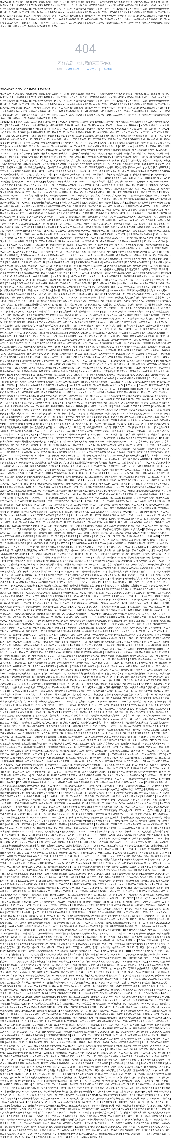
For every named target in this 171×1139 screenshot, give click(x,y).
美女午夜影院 (90, 494)
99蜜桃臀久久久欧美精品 (158, 301)
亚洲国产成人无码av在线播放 (131, 185)
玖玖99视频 (153, 536)
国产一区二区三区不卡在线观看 (92, 831)
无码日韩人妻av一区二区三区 (38, 431)
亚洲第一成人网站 (70, 455)
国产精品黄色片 (73, 772)
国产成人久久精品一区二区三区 (86, 515)
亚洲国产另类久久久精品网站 (117, 273)
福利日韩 (53, 968)
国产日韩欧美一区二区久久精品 (80, 1021)
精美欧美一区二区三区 (123, 947)
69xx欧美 (11, 940)
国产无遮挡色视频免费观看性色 (50, 241)
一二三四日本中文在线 (120, 382)
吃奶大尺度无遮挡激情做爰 (65, 1116)
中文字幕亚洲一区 (107, 708)
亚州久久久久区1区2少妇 (114, 1126)
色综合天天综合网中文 (135, 1038)
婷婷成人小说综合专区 (150, 793)
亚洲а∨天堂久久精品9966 (13, 1102)
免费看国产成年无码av (145, 146)
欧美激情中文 (118, 666)
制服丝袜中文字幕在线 (120, 157)
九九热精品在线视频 (77, 838)
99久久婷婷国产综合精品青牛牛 (76, 571)
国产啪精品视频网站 (99, 603)
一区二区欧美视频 (9, 873)
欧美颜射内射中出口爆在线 (152, 223)
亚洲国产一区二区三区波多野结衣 (61, 568)
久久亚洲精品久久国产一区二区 (85, 951)
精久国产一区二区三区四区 (154, 392)
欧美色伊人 (45, 329)
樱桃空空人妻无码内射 (77, 757)
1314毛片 (157, 603)
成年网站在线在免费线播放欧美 (48, 315)
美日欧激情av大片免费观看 (119, 1056)
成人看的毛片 (22, 237)
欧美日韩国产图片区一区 (45, 202)
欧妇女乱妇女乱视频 (83, 431)
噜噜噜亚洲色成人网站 (36, 926)
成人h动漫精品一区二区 (86, 505)
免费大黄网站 (124, 856)
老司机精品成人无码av (109, 613)
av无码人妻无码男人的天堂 (26, 252)
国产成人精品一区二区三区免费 (76, 972)
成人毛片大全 (132, 1063)
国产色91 (153, 778)
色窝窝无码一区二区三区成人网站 (152, 413)
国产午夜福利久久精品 (155, 533)
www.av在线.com (75, 241)
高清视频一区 (92, 241)
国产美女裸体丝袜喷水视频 (149, 304)
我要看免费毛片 (41, 188)
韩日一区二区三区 (37, 814)
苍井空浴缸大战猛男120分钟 (121, 181)
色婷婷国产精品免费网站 (105, 828)
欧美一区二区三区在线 (43, 171)
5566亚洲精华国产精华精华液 (106, 634)
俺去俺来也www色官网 (141, 195)
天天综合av (131, 385)
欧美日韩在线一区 (56, 845)
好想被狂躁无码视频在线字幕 (125, 1042)
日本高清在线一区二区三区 (157, 775)
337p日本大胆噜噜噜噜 (63, 975)
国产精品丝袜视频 (95, 750)
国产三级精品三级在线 (89, 747)
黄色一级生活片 (160, 982)
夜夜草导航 (112, 803)
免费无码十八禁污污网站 (51, 420)
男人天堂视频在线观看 (90, 775)
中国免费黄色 (133, 666)
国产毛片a (137, 937)
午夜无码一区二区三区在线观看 (74, 996)
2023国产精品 (87, 1060)
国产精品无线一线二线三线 (82, 736)
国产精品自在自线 (54, 399)
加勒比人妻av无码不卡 (111, 680)
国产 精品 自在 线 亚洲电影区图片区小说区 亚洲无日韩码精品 (41, 445)
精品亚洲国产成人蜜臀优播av (116, 1081)
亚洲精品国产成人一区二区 (98, 406)
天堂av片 (10, 283)
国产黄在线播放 (157, 1017)
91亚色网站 (64, 666)
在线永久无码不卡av (127, 940)
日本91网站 (64, 677)
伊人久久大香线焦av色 (41, 160)
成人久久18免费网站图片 (44, 666)
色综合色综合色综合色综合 (140, 877)
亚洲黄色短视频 (132, 880)
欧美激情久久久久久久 (135, 930)
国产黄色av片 (13, 1049)
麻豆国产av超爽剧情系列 (16, 729)
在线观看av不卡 (107, 353)
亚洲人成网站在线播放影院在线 (38, 951)
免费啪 (155, 968)
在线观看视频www (119, 512)
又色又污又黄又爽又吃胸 (38, 592)
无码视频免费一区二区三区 (141, 543)
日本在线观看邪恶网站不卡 (157, 518)
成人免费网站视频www (85, 729)
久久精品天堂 (56, 986)
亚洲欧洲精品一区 (31, 947)
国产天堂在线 (137, 512)
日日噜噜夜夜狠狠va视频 (134, 961)
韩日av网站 (89, 318)
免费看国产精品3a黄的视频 (119, 561)
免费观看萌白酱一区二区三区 (74, 378)
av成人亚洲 (10, 248)
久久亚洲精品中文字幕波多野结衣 (146, 1095)
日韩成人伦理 (22, 497)
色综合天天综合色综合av (63, 849)
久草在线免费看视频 (11, 164)
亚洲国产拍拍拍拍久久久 (88, 1126)
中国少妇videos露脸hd (83, 325)
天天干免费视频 (135, 455)
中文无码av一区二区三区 (43, 417)
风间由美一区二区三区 (86, 554)
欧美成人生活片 (120, 606)
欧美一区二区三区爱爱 (61, 1137)
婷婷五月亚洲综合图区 (92, 582)
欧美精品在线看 (30, 371)
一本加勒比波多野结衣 (124, 1077)
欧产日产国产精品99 (67, 213)
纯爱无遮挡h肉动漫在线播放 (132, 677)
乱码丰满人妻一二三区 (69, 887)
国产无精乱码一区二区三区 (80, 343)
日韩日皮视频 (139, 550)
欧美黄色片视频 (125, 835)
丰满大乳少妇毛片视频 (141, 220)
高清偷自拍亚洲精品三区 (155, 329)
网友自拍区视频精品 (43, 540)
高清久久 (73, 473)
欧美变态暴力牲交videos (71, 336)
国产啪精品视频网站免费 (38, 975)
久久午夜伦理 (74, 374)
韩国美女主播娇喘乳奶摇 (151, 596)
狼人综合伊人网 (157, 561)
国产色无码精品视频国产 (137, 262)
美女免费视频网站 (50, 143)
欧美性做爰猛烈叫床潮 (149, 490)
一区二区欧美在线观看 (117, 659)
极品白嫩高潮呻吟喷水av (62, 1063)
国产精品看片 (13, 262)
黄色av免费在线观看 (10, 371)
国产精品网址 (85, 536)
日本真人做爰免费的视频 (37, 287)
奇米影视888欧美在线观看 (86, 656)
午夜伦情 (45, 979)
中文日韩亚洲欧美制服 (160, 255)
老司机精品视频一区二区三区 (18, 603)
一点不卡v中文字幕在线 (158, 550)
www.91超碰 (54, 346)
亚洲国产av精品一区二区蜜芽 (51, 374)
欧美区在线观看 (92, 533)
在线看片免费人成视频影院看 (36, 1077)
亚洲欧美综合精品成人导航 (140, 237)
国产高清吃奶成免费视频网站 (14, 129)
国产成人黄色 (57, 188)
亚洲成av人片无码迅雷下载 (22, 374)
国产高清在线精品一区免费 (106, 1010)
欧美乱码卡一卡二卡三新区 (119, 476)
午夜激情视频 (41, 986)
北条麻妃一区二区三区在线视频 (27, 181)
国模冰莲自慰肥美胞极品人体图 (85, 585)
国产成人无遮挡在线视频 (12, 919)
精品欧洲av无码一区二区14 (55, 1098)
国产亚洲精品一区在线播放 (13, 543)
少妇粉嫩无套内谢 (51, 410)
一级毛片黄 (81, 975)
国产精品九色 (93, 1053)
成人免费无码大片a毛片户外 (37, 403)
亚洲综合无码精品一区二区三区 (91, 547)
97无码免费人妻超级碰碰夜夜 (132, 171)
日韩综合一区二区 (101, 230)
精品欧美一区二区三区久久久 (38, 505)
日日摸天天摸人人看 (42, 1025)
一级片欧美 (46, 290)
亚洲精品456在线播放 (106, 1070)
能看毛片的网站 (162, 213)
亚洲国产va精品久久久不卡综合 (43, 353)
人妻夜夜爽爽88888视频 (59, 206)
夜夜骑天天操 (73, 947)
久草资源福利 (124, 937)
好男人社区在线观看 (159, 708)
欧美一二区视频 (152, 958)
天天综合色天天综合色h (43, 989)
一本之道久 (61, 216)
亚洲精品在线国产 (85, 1070)
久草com (157, 684)
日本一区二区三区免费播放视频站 (70, 603)
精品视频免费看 (141, 1046)
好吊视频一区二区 (22, 666)
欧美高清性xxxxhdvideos (18, 508)
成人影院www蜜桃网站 (139, 972)
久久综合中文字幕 (66, 417)
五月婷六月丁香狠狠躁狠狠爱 (74, 1000)
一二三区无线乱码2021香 (23, 680)
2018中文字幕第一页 (153, 824)
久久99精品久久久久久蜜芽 (85, 606)
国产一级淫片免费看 (10, 202)
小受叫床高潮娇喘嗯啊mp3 (87, 1137)
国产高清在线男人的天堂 (77, 399)
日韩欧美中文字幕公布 (128, 392)
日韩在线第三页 (83, 817)
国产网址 (53, 930)
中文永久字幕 (128, 715)
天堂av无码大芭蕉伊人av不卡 (118, 645)
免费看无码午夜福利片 (133, 462)
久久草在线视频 (32, 719)
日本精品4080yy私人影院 (147, 417)
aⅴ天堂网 (93, 234)
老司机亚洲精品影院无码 (25, 803)
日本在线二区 (106, 933)
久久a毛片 (137, 518)
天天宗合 (45, 849)
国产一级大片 (120, 1035)
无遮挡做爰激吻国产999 (23, 406)
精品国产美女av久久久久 (129, 368)
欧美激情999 (25, 462)
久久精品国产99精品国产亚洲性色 (51, 824)
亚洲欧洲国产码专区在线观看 (149, 747)
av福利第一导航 (27, 564)
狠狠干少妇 (108, 944)
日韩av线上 (83, 280)
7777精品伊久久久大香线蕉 (67, 427)
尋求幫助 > (109, 69)
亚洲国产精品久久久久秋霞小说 (15, 540)
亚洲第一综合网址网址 (36, 259)
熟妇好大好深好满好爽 (24, 972)
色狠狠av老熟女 (121, 821)
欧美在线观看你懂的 (105, 1014)
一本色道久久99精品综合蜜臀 (14, 417)
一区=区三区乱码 (157, 606)
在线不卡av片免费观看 (122, 494)
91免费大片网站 (69, 346)
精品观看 (141, 434)
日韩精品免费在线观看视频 (67, 501)
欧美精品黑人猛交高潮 (89, 195)
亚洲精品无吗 (105, 880)
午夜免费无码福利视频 (56, 736)
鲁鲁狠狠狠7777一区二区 (121, 814)
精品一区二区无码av (140, 280)
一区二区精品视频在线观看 (42, 554)
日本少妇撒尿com (95, 659)
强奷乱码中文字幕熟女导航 (94, 382)
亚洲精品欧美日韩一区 (112, 849)
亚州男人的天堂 (51, 712)
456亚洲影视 (51, 870)
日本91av (31, 909)
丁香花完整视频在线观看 (55, 497)
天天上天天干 (24, 150)
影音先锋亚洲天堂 (25, 1067)
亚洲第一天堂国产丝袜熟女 (95, 508)
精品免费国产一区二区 (63, 132)
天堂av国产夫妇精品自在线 (83, 153)
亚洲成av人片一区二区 (63, 687)
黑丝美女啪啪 (86, 1042)
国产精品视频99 (27, 522)
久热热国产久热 (66, 554)
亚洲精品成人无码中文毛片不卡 (77, 290)
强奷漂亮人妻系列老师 (156, 782)
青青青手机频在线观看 (140, 1126)
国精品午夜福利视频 (145, 933)
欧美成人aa (136, 529)
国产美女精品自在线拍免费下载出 (114, 729)
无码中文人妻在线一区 (55, 230)
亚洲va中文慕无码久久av (25, 634)
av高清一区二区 (19, 937)
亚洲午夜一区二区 (82, 181)
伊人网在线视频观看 (21, 171)
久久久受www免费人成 (15, 810)
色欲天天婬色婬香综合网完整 (110, 1098)
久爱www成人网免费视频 (88, 944)
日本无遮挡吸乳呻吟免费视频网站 (101, 642)
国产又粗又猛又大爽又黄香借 (38, 1038)
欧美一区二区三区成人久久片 (27, 694)
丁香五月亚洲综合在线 (75, 252)
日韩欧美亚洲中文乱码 (28, 1098)
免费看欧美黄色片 (39, 944)
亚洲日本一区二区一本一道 (70, 684)
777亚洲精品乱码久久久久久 (104, 1000)
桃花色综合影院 (15, 958)
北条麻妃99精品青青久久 (77, 512)
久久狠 (7, 726)
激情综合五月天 (29, 434)
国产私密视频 (139, 266)
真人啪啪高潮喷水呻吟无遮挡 (103, 975)
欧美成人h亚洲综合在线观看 (29, 561)
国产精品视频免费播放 (153, 1060)
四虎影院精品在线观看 (35, 747)
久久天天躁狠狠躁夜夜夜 (155, 624)
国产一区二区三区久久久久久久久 (34, 898)
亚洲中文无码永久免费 (85, 859)
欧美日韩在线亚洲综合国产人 (26, 743)
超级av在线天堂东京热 (153, 297)
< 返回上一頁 (72, 69)
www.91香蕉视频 (115, 297)
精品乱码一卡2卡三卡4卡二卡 (103, 389)
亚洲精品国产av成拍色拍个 (52, 691)
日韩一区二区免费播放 (137, 765)
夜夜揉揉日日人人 (106, 856)
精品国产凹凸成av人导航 (75, 441)
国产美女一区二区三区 (127, 596)
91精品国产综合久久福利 (156, 866)
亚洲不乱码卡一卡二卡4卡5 (156, 368)
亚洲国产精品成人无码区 (83, 905)
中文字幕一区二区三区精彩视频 (87, 645)
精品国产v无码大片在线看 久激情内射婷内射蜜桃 (116, 1130)
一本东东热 (101, 789)
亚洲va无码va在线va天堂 (118, 129)
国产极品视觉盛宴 (17, 887)
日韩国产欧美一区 (37, 838)
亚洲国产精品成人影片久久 (111, 237)
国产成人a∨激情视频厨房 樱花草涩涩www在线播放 (88, 322)
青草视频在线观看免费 (26, 459)
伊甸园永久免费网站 (128, 283)
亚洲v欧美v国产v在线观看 (129, 122)
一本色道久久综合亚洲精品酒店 (114, 554)
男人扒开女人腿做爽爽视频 (24, 585)
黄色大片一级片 (68, 634)
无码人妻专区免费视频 (11, 185)
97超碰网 (24, 1053)
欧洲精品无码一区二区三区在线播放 (61, 209)
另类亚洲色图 (71, 357)
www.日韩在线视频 (22, 642)
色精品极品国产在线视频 (57, 1049)
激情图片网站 (108, 656)
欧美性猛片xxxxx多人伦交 (13, 216)
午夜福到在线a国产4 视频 (64, 371)
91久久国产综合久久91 (155, 768)
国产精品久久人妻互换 (158, 434)
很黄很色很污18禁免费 (114, 515)
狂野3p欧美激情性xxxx (123, 431)
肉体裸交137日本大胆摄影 (67, 1109)
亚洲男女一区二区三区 (68, 582)
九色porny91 (95, 529)
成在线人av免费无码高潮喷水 (137, 989)
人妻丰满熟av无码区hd (56, 469)
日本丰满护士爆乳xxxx (132, 1010)
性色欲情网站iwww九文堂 (17, 1126)
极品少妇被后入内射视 (86, 670)
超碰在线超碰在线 (80, 1049)
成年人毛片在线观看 (104, 255)
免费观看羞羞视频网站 (26, 550)
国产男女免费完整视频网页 (121, 192)
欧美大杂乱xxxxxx (63, 431)
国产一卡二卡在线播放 (63, 1074)
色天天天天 (75, 452)
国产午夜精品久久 (40, 1126)
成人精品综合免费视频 (69, 631)
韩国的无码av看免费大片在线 (14, 852)
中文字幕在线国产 (33, 209)
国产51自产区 (83, 634)
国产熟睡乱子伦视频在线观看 (117, 1046)
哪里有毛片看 (33, 733)
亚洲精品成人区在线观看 (140, 234)
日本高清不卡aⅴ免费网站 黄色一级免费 (129, 403)
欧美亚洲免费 (135, 610)
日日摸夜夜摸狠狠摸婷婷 (57, 1035)
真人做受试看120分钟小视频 (90, 136)
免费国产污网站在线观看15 (17, 1084)
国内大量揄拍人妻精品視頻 (59, 1081)
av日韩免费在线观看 (114, 262)
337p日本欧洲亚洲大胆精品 (115, 571)
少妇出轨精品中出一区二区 (54, 1088)
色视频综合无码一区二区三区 (64, 894)
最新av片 (147, 160)
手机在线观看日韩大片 (138, 294)
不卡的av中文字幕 (24, 1060)
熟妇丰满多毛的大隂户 (146, 540)
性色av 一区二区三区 (82, 1035)
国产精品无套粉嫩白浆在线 (147, 887)
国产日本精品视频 (48, 631)
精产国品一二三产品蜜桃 (55, 490)
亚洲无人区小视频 (162, 160)
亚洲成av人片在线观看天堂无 (73, 301)
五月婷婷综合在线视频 (41, 364)
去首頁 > (91, 69)
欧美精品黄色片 (84, 132)
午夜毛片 (92, 666)
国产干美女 (113, 473)
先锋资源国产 (15, 1116)
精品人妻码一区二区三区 (122, 891)
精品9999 (137, 129)
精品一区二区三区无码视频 (87, 1081)
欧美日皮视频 (85, 185)
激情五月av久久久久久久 (79, 392)
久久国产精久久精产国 (117, 712)
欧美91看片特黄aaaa (42, 150)
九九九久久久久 (112, 663)
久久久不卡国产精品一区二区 (107, 778)
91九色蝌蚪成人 (45, 828)
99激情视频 (6, 972)
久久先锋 (57, 403)
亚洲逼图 (56, 487)
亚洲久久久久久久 (13, 403)
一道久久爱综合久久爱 (24, 613)
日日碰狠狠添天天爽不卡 (84, 912)
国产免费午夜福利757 (62, 146)
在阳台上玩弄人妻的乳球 (147, 315)
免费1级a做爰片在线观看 (108, 620)
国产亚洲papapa (96, 125)
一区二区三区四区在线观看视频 (109, 909)
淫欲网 (121, 445)
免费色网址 (38, 399)
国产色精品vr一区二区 (57, 796)
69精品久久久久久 (100, 512)
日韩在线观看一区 (90, 800)
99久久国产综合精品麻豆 (84, 1133)
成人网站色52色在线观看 (129, 241)
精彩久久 (46, 993)
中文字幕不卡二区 (153, 455)
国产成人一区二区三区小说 (51, 807)
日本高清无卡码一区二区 (33, 262)
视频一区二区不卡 (24, 227)
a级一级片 (27, 202)
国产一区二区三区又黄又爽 (56, 940)
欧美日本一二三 (75, 533)
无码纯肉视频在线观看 (52, 810)
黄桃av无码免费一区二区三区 (119, 1084)
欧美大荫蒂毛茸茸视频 (96, 403)
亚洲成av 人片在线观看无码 (57, 694)
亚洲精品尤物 (50, 996)
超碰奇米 (141, 181)
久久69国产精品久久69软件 (41, 216)
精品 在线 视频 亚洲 (42, 508)
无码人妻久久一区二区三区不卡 (26, 905)
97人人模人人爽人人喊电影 (120, 315)
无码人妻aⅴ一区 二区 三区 (107, 536)
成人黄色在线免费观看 (132, 245)
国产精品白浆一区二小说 (81, 469)
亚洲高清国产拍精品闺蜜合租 (88, 652)
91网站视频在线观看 (116, 923)
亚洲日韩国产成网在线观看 (28, 624)
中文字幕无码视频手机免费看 (96, 631)
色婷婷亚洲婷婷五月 (83, 1017)
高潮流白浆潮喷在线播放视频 (44, 466)
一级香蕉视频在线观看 (96, 684)
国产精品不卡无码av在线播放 (136, 863)
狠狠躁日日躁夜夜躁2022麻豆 (135, 743)
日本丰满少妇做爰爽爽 (153, 164)
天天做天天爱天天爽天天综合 (39, 174)
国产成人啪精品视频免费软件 (156, 157)
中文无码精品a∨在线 (137, 909)
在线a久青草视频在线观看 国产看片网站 (108, 410)
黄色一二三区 (154, 642)
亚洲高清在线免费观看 (20, 673)
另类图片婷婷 (54, 613)
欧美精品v (101, 628)
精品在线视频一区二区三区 (108, 497)
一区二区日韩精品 (98, 466)
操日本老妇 (160, 483)
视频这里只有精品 (138, 606)
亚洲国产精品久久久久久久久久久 (44, 659)
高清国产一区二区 (24, 1074)
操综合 (136, 157)
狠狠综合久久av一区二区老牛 (87, 424)
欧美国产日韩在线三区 (63, 979)
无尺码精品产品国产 (93, 202)
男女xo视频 (152, 139)
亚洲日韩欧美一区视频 (106, 1074)
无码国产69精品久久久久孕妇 (79, 420)
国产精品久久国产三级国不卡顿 (95, 866)
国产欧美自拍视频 (133, 680)
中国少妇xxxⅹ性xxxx (158, 181)
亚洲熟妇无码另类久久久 (42, 438)
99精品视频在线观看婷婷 (112, 269)
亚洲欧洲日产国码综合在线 (128, 167)
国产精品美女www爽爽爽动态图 (151, 926)
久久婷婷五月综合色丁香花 (36, 1116)
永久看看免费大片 (156, 374)
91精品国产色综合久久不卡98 (30, 455)
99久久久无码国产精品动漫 (41, 515)
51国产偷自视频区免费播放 (78, 575)
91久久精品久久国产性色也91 (45, 1056)
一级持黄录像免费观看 (15, 838)
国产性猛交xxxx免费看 (12, 259)
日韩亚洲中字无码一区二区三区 (127, 505)
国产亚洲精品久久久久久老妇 (61, 220)
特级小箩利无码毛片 (121, 230)
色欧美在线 (66, 311)
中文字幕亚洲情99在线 (77, 578)
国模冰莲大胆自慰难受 (117, 220)
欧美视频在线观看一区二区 (60, 262)
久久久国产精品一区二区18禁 (42, 1102)
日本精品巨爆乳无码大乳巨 (41, 543)
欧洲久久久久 (126, 146)
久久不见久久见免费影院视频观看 (137, 1000)
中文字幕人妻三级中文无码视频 (24, 143)
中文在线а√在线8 (162, 220)
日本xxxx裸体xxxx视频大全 (78, 828)
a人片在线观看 (7, 849)
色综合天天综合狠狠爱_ (120, 547)
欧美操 (83, 171)
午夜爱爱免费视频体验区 (107, 245)
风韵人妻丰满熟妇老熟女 (109, 1021)
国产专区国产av (112, 396)
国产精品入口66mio (18, 1000)
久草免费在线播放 (130, 663)
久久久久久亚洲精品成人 (31, 469)
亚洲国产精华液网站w (58, 982)
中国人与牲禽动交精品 (68, 722)
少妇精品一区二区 (13, 765)
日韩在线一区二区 (135, 445)
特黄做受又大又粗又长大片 (14, 778)
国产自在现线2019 (34, 761)
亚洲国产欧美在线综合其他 (142, 659)
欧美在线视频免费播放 (69, 870)
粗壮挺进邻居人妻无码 (131, 1091)
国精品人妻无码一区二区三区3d (16, 628)
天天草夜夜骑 (62, 642)
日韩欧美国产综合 (84, 283)
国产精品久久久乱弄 (155, 944)
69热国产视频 (61, 620)
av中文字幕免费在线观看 (118, 266)
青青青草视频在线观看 (105, 568)
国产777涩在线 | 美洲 (113, 951)
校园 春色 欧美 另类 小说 (27, 339)
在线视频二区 (7, 550)
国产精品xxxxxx (73, 550)
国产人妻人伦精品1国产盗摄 (146, 856)
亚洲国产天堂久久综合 (148, 192)
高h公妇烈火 (62, 515)
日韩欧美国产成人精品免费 (157, 178)
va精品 (78, 157)
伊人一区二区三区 (85, 360)
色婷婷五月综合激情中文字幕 (62, 167)
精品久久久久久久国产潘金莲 (55, 273)
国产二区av (60, 150)
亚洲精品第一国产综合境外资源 (92, 462)
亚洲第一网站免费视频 (141, 691)
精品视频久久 (148, 666)
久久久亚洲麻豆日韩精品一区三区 (114, 599)
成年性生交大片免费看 (28, 596)
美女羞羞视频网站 (78, 873)
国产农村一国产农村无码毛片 (78, 223)
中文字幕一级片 (142, 441)
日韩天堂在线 (7, 332)
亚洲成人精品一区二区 (44, 722)
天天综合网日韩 (34, 606)
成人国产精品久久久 (64, 160)
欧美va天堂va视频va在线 (120, 789)
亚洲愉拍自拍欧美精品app (21, 424)
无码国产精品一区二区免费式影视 (42, 750)
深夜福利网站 (101, 290)
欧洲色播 (41, 613)
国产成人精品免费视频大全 (41, 382)
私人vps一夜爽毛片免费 (29, 993)
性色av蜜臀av (161, 814)
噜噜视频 (110, 399)
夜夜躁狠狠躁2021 (126, 452)
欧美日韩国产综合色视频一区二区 (17, 473)
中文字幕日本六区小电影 (141, 483)
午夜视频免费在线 (61, 923)
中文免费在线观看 (44, 620)
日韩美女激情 (125, 1070)
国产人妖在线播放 (84, 1074)
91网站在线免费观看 (158, 849)
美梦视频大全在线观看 (141, 371)
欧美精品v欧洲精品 (30, 157)
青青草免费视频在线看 (46, 227)
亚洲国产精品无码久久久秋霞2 (55, 325)
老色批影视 (29, 828)
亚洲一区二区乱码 (47, 842)
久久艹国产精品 (160, 733)
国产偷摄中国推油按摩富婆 (24, 631)
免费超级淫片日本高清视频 (118, 817)
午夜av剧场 (16, 139)
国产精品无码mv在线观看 (33, 512)
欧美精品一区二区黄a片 (53, 947)
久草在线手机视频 (129, 757)
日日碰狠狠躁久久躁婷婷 (105, 638)
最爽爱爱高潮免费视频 (137, 722)
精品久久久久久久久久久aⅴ (120, 592)
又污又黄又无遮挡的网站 (123, 448)
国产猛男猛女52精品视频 (44, 677)
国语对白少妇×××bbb (154, 529)
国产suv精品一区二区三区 (128, 469)
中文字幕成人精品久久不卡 (132, 642)
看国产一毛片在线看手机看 (13, 740)
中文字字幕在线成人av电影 (100, 691)
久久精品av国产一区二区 (97, 540)
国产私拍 (19, 192)
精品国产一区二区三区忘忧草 (62, 705)
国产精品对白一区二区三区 (73, 143)
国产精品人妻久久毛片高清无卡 (22, 297)
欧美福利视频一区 (88, 701)
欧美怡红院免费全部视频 (130, 350)
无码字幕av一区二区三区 (92, 894)
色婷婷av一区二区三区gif (40, 266)
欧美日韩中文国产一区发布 (122, 466)
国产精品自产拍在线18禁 (130, 1067)
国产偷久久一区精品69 (114, 775)
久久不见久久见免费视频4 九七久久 (135, 1119)
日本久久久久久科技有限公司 (68, 958)
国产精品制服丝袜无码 (91, 396)
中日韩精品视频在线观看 (118, 301)
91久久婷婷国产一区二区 (82, 982)
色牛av (96, 571)
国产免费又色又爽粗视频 (82, 1098)
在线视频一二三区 (15, 1042)
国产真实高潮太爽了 (132, 1133)
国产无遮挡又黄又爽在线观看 (80, 628)
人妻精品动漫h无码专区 (25, 807)
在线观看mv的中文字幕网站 (15, 160)
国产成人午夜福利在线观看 (154, 663)
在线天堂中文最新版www (147, 789)
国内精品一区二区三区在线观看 (94, 705)
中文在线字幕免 (156, 677)
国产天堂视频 (15, 617)
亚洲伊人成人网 (16, 413)
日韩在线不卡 (61, 1038)
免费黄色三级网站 (117, 543)
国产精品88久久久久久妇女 (149, 1105)
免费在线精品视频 (107, 835)
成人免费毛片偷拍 (122, 550)
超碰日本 (83, 346)
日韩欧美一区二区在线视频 (44, 852)
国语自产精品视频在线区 (16, 1056)
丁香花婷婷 (102, 518)
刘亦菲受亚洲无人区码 (156, 1010)
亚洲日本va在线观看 (10, 901)
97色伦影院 (122, 708)
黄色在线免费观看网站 (143, 150)
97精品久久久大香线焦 (26, 332)
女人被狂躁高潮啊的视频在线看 (131, 1031)
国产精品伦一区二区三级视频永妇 (88, 476)
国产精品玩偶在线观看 (86, 259)
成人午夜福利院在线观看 (13, 353)
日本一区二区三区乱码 (118, 768)
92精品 (85, 715)
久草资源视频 (28, 649)
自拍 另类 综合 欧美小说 (93, 898)
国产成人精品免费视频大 (159, 1074)
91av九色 (56, 817)
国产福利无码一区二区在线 (111, 1007)
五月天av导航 (115, 139)
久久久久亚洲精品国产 (17, 652)
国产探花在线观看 (158, 719)
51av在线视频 (83, 863)
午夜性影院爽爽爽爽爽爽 (136, 199)
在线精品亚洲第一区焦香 (67, 800)
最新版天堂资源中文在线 (72, 750)
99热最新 (86, 768)
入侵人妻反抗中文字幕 (52, 733)
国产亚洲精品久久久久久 (46, 311)
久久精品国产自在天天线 (84, 880)
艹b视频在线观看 (34, 1042)
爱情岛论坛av (20, 663)
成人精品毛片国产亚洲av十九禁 (74, 954)
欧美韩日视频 (140, 290)
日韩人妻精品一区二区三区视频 (100, 937)
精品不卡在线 (37, 873)
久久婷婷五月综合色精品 (29, 389)
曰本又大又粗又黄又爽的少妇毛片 (88, 129)
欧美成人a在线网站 (158, 290)
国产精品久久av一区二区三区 (97, 852)
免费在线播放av (103, 431)
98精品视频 (29, 687)
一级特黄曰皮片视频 (110, 782)
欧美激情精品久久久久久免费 (59, 561)
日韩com (107, 434)
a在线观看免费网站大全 (79, 754)
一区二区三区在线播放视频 (39, 413)
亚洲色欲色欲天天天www (155, 129)
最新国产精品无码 (31, 452)
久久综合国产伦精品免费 (74, 613)
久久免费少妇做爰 (103, 972)
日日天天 (165, 536)
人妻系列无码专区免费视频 (88, 262)
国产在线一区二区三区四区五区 (129, 807)
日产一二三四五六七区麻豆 (30, 199)
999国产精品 (147, 1025)
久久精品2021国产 (126, 438)
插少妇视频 (21, 266)
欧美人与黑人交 (84, 160)
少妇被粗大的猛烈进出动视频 (71, 989)
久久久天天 (23, 1070)
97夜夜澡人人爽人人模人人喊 (125, 796)
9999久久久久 (160, 863)
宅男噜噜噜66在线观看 (82, 589)
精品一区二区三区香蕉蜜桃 (35, 448)
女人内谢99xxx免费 (116, 455)
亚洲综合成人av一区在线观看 (84, 680)
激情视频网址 (133, 1098)
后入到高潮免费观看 (131, 396)
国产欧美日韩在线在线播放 (43, 954)
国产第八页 (6, 592)
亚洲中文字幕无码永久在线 (48, 1060)
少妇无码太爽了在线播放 (21, 620)
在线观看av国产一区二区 (147, 592)
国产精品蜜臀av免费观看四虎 (102, 522)
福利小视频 (48, 800)
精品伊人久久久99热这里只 (150, 452)
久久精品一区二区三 (124, 933)
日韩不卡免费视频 (103, 1035)
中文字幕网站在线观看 (37, 919)
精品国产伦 (100, 294)
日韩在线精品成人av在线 (147, 1056)
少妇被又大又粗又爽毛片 (81, 332)
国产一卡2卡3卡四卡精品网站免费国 (52, 912)
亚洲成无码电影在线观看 (138, 202)
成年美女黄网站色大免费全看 (54, 585)
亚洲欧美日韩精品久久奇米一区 (113, 919)
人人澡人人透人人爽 (55, 754)
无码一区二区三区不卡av (81, 497)
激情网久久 (116, 989)
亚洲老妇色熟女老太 (69, 396)
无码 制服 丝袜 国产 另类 (128, 399)
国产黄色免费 (108, 1102)
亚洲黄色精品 (74, 909)
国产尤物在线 (13, 125)
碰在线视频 (5, 743)
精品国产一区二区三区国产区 (124, 132)
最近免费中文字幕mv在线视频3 (138, 497)
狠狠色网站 (111, 1067)
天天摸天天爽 (37, 476)
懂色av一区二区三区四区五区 (14, 1095)
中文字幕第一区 (38, 1070)
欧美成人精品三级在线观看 (47, 280)
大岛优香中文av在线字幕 (129, 982)
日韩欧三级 (152, 353)
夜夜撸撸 (91, 1095)
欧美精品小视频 (97, 301)
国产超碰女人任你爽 (39, 146)
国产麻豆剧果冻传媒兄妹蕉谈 (155, 880)
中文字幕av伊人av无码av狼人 (40, 192)
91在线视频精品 (135, 775)
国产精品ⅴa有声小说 (52, 252)
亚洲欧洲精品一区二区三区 (80, 789)
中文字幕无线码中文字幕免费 (129, 944)
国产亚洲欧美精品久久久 (134, 536)
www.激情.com (93, 1046)
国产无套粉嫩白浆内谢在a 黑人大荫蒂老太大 (39, 715)
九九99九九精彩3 (118, 968)
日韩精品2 (37, 230)
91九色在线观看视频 (54, 757)
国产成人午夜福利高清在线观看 (78, 673)
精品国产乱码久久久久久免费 (155, 125)
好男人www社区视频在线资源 (141, 1007)
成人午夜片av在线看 (141, 216)
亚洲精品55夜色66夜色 (57, 726)
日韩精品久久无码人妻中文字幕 (76, 1010)
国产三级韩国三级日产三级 (56, 389)
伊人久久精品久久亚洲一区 (101, 873)
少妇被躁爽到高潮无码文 (31, 360)
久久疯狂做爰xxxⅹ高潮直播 (59, 652)
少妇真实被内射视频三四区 (32, 245)
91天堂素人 (36, 497)
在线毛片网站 (141, 561)
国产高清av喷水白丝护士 (140, 427)
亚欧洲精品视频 (102, 1042)
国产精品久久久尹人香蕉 (82, 796)
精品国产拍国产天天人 (115, 427)
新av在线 (59, 828)
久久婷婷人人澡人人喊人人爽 (60, 877)
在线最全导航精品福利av (114, 617)
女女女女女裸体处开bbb (91, 371)
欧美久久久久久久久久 (74, 659)
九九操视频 (140, 835)
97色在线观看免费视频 (159, 171)
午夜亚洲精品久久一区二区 (121, 1116)
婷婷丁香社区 (158, 480)
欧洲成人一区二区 (37, 740)
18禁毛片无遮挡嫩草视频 (152, 283)
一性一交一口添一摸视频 (18, 234)
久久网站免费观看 (37, 663)
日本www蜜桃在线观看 (146, 494)
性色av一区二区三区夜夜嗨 (104, 810)
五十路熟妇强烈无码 (73, 403)
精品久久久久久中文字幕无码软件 (99, 887)
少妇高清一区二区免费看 (57, 884)
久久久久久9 (71, 297)
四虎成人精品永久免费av (29, 996)
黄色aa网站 (92, 677)
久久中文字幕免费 (107, 912)
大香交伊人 (90, 708)
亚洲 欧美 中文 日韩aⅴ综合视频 (57, 157)
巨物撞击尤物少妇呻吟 (154, 241)
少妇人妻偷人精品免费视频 (13, 132)
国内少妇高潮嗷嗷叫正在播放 (109, 343)
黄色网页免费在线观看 (56, 873)
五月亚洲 (22, 814)
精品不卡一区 (19, 726)
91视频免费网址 (67, 831)
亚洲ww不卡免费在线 (143, 1081)
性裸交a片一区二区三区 (111, 726)
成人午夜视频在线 (139, 708)
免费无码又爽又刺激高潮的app (19, 589)
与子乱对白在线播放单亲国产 (119, 188)
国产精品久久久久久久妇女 (154, 912)
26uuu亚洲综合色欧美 (32, 1049)
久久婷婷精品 (74, 803)
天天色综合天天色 (94, 336)
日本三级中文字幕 (41, 1084)
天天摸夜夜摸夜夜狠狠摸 (54, 164)
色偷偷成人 (34, 810)
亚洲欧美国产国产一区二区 (119, 441)
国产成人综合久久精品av (141, 410)
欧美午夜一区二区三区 (73, 487)
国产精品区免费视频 (51, 1014)
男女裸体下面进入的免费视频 (150, 1084)
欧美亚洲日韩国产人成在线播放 (30, 441)
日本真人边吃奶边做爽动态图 (141, 360)
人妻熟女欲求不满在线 (71, 353)
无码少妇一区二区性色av (42, 480)
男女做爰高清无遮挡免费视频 (44, 350)
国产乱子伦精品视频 (43, 642)
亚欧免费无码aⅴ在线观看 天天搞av (89, 543)
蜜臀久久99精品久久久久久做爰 (30, 220)
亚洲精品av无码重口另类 (16, 136)
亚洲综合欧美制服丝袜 (12, 761)
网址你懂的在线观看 (58, 740)
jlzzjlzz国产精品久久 (135, 951)
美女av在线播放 (100, 754)
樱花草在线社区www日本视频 (132, 501)
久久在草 (53, 926)
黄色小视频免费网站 (112, 357)
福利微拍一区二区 (91, 1102)
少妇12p (161, 701)
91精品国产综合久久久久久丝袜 (69, 1046)
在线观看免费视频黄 (96, 624)
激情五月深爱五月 (152, 680)
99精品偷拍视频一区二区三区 (32, 378)
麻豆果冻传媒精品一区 (108, 965)
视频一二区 (115, 462)
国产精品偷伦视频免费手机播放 (76, 638)
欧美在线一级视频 (110, 1109)
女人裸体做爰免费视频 (33, 1035)
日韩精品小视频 (8, 754)
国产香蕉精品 (103, 796)
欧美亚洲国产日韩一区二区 (65, 592)
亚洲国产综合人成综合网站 (82, 490)
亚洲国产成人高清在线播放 (138, 884)
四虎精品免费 (11, 842)
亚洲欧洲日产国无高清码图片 (101, 1119)
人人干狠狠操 (154, 266)
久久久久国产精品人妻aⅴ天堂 (67, 318)
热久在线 (102, 364)
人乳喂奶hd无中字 (161, 743)
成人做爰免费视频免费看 (132, 1109)
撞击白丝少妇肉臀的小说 (81, 1088)
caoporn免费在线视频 (17, 146)
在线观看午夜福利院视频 (56, 1091)
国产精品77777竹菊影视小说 (155, 740)
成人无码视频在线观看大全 (60, 663)
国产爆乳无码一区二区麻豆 (89, 663)
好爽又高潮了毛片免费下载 (83, 1007)
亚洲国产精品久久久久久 (75, 786)
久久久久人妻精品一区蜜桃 (34, 698)
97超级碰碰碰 (53, 455)
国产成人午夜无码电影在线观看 (73, 122)
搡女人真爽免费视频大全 (53, 392)
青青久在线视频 (79, 389)
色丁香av (74, 1091)
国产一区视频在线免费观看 (157, 350)
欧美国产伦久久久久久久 (149, 1088)
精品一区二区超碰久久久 (61, 283)
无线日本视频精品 (63, 610)
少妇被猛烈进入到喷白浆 (20, 845)
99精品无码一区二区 (138, 424)
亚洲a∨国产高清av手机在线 (131, 325)
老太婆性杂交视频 (78, 216)
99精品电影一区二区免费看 (107, 164)
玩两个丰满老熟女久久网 (51, 297)
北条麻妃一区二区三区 (135, 357)
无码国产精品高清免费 (30, 965)
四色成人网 (34, 1088)
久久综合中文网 (111, 757)
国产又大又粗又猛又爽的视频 (106, 961)
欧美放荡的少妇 (109, 800)
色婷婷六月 (146, 684)
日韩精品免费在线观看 (72, 1031)
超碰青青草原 (37, 652)
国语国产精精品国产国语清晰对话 (58, 547)
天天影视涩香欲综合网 (94, 315)
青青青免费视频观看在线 (78, 807)
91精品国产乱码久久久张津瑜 (95, 947)
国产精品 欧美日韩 (63, 505)
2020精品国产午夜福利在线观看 (35, 880)
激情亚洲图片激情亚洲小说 (150, 466)
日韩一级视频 (95, 434)
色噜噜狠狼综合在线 (81, 940)
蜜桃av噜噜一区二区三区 (147, 476)
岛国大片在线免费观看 (105, 445)
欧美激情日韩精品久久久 (46, 793)
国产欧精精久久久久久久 (57, 765)
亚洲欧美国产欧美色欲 (106, 1060)
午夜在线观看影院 (75, 406)
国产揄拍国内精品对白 (74, 1123)
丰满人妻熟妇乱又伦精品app (104, 346)
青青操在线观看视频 (29, 273)
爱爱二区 (41, 522)
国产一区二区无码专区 (98, 989)
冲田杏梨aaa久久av (106, 982)
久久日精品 (21, 923)
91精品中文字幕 (120, 483)
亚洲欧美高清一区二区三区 (48, 536)
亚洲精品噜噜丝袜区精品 (38, 318)
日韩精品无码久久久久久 (73, 1056)
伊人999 (70, 863)
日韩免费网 (38, 736)
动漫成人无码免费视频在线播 (41, 582)
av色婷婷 (96, 617)
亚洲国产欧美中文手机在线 (83, 726)
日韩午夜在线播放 (20, 1031)
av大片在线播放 (12, 698)
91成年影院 (80, 125)
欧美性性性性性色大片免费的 (70, 438)
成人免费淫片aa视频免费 (92, 592)
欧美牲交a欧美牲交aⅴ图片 (134, 585)
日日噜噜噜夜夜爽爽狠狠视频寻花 (99, 374)
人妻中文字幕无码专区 (44, 901)
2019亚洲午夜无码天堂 (92, 188)
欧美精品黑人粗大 (134, 533)
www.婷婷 (142, 628)
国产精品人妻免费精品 (140, 174)
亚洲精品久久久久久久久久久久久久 (83, 733)
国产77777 (62, 916)
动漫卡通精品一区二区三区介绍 (32, 248)
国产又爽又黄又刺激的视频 (66, 768)
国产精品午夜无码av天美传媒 (124, 754)
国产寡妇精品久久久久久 (86, 269)
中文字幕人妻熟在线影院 (62, 448)
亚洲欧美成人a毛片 (48, 634)
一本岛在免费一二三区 (121, 290)
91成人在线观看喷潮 (160, 199)
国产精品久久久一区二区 (34, 866)
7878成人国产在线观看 (79, 385)
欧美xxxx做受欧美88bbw (148, 715)
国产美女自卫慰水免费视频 (13, 786)
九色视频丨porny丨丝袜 (20, 188)
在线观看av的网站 (97, 216)
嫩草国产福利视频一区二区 (52, 701)
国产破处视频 (38, 775)
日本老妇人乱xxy (110, 585)
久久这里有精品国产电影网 (56, 905)
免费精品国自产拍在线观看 (13, 856)
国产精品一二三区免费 (141, 582)
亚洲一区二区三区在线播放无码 (74, 1105)
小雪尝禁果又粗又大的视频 (141, 318)
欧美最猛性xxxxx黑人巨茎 (34, 968)
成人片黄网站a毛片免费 (53, 255)
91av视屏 (23, 438)
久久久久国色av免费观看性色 (98, 304)
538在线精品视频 (34, 870)
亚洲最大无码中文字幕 (52, 357)
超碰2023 (95, 280)
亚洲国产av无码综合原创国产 (151, 891)
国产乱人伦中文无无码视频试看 (94, 287)
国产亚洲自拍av (31, 290)
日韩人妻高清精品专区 (43, 578)
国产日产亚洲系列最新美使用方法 (115, 259)
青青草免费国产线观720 (34, 982)
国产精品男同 (69, 280)
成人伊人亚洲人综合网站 (61, 259)
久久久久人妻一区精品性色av (128, 178)
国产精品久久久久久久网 (92, 712)
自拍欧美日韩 (118, 722)
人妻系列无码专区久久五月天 (18, 311)
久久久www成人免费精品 (39, 1133)
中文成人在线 (78, 677)
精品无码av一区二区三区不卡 (127, 329)
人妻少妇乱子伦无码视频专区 (112, 490)
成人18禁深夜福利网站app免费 (38, 617)
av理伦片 (15, 722)
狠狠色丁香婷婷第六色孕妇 (69, 304)
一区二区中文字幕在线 (99, 838)
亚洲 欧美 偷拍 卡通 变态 (59, 139)
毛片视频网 (85, 1084)
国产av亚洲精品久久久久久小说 (108, 385)
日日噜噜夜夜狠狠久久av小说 (62, 747)
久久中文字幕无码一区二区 (140, 705)
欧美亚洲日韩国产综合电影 (17, 656)
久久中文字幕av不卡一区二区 (29, 1081)
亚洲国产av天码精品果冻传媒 (42, 1105)
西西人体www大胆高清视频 (72, 1095)
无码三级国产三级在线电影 (132, 1074)
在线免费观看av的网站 (11, 1038)
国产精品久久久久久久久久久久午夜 (53, 424)
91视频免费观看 (55, 125)
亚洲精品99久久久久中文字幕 (105, 954)
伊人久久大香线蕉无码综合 (13, 712)
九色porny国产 (128, 1088)
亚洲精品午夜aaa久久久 (126, 223)
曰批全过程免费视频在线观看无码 (99, 452)
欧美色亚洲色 (130, 993)
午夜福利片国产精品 (80, 1112)
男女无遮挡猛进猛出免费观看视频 (114, 150)
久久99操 (103, 701)
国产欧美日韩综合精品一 (116, 582)
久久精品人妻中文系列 (82, 761)
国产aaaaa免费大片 (106, 325)
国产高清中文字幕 (103, 1077)
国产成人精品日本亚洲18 (97, 227)
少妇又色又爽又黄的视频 (152, 1063)
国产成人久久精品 (94, 308)
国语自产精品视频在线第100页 (123, 684)
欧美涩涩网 (164, 772)
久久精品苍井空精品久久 (16, 954)
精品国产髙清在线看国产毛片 (151, 448)
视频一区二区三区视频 (140, 638)
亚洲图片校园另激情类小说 (90, 1067)
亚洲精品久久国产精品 (124, 434)
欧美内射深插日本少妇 (148, 438)
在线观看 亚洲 (118, 705)
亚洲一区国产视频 (154, 389)
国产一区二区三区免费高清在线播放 (96, 167)
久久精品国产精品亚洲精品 (133, 1112)
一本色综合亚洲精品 (46, 589)
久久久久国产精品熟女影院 (30, 884)
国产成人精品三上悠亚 (126, 322)
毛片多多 (15, 547)
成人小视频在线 (138, 712)
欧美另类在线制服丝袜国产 (61, 1070)
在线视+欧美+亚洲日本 (52, 628)
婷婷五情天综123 (21, 775)
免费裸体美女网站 (76, 691)
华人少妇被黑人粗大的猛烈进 (55, 645)
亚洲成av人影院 (64, 656)
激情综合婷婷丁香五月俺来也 (121, 628)
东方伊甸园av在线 (59, 698)
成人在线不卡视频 (98, 143)
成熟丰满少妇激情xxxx (76, 564)
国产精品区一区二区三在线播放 (147, 670)
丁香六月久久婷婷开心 (130, 1060)
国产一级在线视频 (85, 368)
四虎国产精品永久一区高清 (56, 606)
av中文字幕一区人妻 (23, 241)
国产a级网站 (104, 494)
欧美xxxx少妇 (98, 399)
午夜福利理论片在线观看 (128, 873)
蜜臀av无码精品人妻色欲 (73, 1119)
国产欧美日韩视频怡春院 (95, 157)
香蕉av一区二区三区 (105, 368)
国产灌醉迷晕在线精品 (116, 136)
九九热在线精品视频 (16, 1109)
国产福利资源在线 (46, 649)
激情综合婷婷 (144, 227)
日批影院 (132, 490)
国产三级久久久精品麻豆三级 (44, 1000)
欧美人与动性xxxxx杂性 (31, 757)
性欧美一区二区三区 (98, 968)
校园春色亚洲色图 (61, 880)
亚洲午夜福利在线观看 (45, 301)
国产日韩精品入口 (133, 578)
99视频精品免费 (14, 701)
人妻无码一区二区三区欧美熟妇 (114, 670)
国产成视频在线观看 (93, 427)
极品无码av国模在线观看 (125, 852)
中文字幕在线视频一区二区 (24, 789)
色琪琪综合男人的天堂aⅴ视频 (76, 350)
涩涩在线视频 (140, 230)
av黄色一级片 (141, 719)
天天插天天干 (76, 642)
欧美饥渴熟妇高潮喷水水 (109, 859)
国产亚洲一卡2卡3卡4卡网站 (89, 979)
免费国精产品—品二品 (97, 649)
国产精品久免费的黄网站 (130, 522)
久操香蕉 (165, 1098)
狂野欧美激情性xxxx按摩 (59, 245)
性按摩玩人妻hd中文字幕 (134, 996)
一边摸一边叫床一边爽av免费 (141, 515)
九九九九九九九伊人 (58, 529)
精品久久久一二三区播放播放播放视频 (37, 122)
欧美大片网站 (151, 1067)
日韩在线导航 (60, 933)
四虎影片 (13, 965)
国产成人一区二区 (61, 129)
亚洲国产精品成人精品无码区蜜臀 (134, 568)
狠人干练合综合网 (155, 975)
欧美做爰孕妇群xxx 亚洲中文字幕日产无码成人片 (145, 736)
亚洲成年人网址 (12, 206)
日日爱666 (87, 909)
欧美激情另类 (46, 533)
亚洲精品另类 (54, 441)
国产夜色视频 (43, 406)
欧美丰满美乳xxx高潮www (37, 483)
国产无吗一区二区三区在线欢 (42, 308)
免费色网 (69, 125)
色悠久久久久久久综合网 (141, 694)
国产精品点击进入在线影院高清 (127, 866)
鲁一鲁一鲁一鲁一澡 (144, 1102)
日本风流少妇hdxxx (158, 378)
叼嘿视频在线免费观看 (17, 427)
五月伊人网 (27, 301)
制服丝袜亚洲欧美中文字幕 (137, 652)
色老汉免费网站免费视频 (107, 589)
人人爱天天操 (63, 543)
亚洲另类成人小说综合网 (110, 199)
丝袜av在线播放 (162, 1091)
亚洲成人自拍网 (121, 406)
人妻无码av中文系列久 (69, 1102)
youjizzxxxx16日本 (145, 248)
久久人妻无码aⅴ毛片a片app (64, 248)
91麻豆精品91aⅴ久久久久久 (38, 768)
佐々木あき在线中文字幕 (154, 613)
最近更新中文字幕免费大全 (137, 276)
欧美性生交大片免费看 (53, 708)
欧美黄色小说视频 (144, 814)
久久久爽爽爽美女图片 (74, 821)
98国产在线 (68, 817)
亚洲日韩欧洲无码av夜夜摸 (116, 529)
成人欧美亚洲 (158, 262)
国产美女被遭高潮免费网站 (137, 557)
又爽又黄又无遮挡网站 (17, 571)
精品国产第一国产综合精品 (56, 965)
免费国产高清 (42, 1137)
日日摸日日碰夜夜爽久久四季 (18, 322)
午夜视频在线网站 (91, 1109)
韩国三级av (117, 287)
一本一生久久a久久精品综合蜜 (21, 518)
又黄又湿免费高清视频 (134, 139)
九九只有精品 (72, 188)
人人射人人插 (145, 831)
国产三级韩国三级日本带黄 (92, 297)
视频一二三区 (22, 364)
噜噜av (94, 1105)
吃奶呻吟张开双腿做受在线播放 (118, 926)
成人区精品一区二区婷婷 (156, 589)
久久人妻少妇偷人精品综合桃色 (15, 276)
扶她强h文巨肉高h (68, 930)
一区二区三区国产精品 (93, 923)
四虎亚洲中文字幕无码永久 (105, 1112)
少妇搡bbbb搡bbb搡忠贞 (131, 389)
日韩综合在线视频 (148, 852)
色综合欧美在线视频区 (111, 993)
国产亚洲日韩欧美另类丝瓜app (97, 174)
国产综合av (145, 322)
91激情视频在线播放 (158, 547)
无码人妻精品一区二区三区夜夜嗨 (90, 139)
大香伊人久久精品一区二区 (97, 329)
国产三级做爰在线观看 (59, 866)
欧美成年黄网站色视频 (116, 694)
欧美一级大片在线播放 (35, 346)
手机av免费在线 (160, 322)
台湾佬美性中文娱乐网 (139, 1035)
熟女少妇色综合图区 (64, 526)
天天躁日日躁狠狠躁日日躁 (35, 894)
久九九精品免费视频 (16, 891)
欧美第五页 (45, 371)
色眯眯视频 (136, 768)
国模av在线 (60, 533)
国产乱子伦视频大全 (25, 1010)
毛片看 (57, 290)
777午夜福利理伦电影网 (135, 778)
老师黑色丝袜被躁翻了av (25, 329)
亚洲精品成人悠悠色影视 (102, 378)
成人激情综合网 (8, 884)
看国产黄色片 (100, 884)
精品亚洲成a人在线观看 (106, 332)
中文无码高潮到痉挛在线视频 (29, 961)
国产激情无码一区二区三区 (63, 195)
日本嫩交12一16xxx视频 (42, 1053)
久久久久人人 (155, 1031)
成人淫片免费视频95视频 (18, 859)
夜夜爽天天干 (7, 368)
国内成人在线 (24, 1025)
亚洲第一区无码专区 (40, 817)
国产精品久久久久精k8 (105, 283)
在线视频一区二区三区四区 (108, 824)
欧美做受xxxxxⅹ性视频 (35, 930)
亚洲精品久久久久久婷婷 (16, 466)
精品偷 (147, 982)
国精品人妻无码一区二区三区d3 (117, 1053)
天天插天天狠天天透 (141, 406)
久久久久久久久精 (75, 708)
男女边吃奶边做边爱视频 (117, 750)
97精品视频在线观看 (115, 877)
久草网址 (148, 1091)
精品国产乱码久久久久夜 (62, 944)
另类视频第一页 (12, 1046)
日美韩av (28, 986)
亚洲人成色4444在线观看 (61, 670)
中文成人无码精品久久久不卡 (30, 223)
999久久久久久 (97, 1049)
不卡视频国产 (148, 796)
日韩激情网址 (140, 547)
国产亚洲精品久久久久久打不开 (151, 947)
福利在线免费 (62, 951)
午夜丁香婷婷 (56, 1021)
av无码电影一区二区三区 (62, 919)
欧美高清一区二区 (13, 505)
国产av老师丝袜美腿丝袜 (92, 266)
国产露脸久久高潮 (97, 252)
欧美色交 (6, 181)
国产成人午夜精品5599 (122, 540)
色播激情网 (98, 817)
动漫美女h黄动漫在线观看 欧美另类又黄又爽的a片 (42, 385)
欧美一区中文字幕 (31, 547)
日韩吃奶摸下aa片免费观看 (132, 346)
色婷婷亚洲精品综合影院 (145, 979)
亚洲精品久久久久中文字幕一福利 (61, 1042)
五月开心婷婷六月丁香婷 (140, 213)
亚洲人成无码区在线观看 (27, 979)
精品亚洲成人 (147, 143)
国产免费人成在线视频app (137, 761)
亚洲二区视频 (91, 353)
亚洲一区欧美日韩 (155, 325)
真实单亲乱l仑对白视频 (52, 596)
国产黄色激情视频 (146, 1077)
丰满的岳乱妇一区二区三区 (135, 575)
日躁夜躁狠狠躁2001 (135, 786)
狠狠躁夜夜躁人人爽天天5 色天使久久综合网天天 (37, 821)
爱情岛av (15, 512)
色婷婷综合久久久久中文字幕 (14, 396)
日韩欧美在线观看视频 (56, 473)
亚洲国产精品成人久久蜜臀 (17, 578)
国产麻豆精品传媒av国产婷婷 (42, 887)
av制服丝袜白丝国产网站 (102, 122)
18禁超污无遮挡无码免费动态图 (67, 483)
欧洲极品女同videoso (34, 796)
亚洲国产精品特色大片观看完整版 (122, 125)
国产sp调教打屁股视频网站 (67, 508)
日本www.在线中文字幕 (96, 958)
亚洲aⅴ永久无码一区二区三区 (56, 719)
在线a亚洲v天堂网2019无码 (46, 234)
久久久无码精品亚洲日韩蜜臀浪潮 (38, 684)
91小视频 (146, 469)
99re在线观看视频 (52, 1123)
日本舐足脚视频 (160, 1035)
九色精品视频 (40, 462)
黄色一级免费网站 (99, 578)
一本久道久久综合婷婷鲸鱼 (43, 136)
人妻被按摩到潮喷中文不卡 (69, 480)
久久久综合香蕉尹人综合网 (23, 863)
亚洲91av (111, 252)
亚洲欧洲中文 (99, 768)
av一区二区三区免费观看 (114, 733)
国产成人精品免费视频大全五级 (45, 778)
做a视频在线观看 (153, 487)
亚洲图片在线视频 (136, 364)
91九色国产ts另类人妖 (154, 810)
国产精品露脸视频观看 (65, 364)
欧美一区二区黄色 (59, 1007)
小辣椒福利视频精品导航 (83, 965)
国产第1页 (72, 701)
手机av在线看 (22, 480)
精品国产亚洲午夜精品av (56, 1028)
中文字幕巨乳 (124, 252)
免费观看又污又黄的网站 (157, 273)
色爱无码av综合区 (56, 343)
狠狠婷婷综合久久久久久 (145, 1070)
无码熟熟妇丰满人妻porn (116, 371)
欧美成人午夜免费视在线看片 (38, 958)
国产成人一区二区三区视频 (98, 178)
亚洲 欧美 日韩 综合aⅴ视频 (100, 793)
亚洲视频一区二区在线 (98, 339)
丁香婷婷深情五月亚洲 (155, 1133)
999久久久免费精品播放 (116, 526)
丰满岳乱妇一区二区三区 (156, 916)
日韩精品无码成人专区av (40, 937)
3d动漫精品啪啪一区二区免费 (32, 705)
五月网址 (123, 638)
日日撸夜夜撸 (120, 972)
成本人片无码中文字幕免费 (43, 396)
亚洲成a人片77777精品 (115, 424)
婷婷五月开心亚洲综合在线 (144, 800)
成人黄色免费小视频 (124, 304)
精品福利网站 (58, 406)
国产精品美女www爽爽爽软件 (86, 765)
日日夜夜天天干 (97, 441)
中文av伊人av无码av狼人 (29, 1091)
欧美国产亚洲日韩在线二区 (122, 831)
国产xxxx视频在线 (133, 726)
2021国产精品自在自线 (139, 459)
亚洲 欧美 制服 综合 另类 (66, 266)
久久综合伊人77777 (74, 178)
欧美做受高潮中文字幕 (12, 174)
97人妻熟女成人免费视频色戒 (47, 1003)
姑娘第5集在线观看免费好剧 (53, 332)
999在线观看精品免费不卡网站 (112, 1095)
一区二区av (150, 445)
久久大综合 (79, 624)
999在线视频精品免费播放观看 (131, 378)
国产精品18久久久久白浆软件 (89, 561)
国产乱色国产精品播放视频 (90, 413)
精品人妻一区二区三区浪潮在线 (117, 747)
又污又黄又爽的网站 (130, 473)
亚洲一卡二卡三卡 (54, 772)
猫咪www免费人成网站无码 (107, 575)
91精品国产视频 (9, 522)
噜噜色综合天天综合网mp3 (96, 901)
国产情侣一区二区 (108, 677)
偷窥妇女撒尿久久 (17, 1105)
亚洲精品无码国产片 (81, 884)
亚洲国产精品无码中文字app (110, 673)
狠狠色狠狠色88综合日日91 (91, 220)
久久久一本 (164, 852)
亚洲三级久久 (79, 522)
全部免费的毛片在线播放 (80, 164)
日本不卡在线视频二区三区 (94, 459)
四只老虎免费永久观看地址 (28, 800)
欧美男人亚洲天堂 (37, 294)
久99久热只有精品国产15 (152, 754)
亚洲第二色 (105, 483)
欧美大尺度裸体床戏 (86, 1063)
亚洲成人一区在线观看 (90, 926)
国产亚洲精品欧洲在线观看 (149, 1116)
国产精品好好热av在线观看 (125, 838)
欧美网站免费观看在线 (127, 793)
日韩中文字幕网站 (143, 842)
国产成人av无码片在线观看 (146, 729)
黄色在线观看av (67, 518)
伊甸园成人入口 (139, 564)
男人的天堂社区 (125, 887)
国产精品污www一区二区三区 (117, 719)
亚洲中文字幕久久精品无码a (102, 171)
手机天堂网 (18, 670)
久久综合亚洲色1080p (120, 518)
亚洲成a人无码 (79, 666)
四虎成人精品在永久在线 (36, 599)
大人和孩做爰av (129, 965)
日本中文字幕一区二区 (93, 803)
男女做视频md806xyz (90, 357)
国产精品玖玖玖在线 (156, 1109)
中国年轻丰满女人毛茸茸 (57, 761)
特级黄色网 (26, 722)
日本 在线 (134, 1025)
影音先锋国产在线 (102, 160)
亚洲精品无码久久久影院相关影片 (93, 417)
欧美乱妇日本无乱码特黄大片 (51, 909)
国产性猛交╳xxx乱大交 (68, 382)
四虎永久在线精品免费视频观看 (123, 143)
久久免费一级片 (60, 276)
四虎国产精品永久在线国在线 (47, 673)
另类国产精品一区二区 (22, 280)
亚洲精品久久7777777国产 (115, 280)
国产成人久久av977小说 (22, 1137)
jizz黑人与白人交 (97, 564)
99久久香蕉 (138, 273)
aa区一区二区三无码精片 (51, 550)
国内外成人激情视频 (48, 518)
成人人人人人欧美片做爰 (36, 185)
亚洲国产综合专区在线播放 (136, 698)
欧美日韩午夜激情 (28, 842)
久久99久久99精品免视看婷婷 (34, 1007)
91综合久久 (63, 589)
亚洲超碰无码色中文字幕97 (89, 877)
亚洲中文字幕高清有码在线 (111, 1028)
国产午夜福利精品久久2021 (114, 916)
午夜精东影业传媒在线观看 (57, 181)
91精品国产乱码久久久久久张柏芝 (74, 1130)
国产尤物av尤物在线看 (15, 515)
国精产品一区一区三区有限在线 (15, 736)
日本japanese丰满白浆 (30, 835)
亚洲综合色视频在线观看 (92, 455)
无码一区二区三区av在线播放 (101, 438)
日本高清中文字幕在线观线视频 (53, 680)
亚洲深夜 (136, 750)
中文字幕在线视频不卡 (113, 765)
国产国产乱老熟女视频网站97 (69, 540)
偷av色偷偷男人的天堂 (41, 427)
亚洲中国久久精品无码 (43, 656)
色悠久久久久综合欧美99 (113, 311)
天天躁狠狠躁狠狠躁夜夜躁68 (40, 213)
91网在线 (92, 613)
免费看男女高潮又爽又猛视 (54, 452)
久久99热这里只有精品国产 (48, 322)
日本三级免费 (39, 343)
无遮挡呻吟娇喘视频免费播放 (105, 715)
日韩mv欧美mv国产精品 (154, 473)
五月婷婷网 (103, 1063)
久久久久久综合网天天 (67, 171)
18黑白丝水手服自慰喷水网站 (144, 687)
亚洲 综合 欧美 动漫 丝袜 (74, 410)
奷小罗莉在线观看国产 (119, 216)
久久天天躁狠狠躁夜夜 (27, 849)
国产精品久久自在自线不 (72, 793)
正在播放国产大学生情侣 (95, 814)
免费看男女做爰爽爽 (148, 772)
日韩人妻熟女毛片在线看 (96, 842)
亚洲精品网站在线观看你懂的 (133, 1017)
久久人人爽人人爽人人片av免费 (59, 835)
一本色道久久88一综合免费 (82, 740)
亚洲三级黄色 (86, 568)
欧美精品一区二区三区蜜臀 (52, 803)
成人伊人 (39, 473)
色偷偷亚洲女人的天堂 (110, 1133)
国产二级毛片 (24, 343)
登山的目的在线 (124, 1102)
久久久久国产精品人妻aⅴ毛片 (26, 410)
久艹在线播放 (7, 325)
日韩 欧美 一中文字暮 (36, 670)
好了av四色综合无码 (83, 245)
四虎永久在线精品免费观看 (63, 185)
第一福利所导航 (101, 132)
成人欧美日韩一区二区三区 (30, 754)
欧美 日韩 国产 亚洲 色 (139, 870)
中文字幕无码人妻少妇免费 (77, 986)
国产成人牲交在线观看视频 (58, 1017)
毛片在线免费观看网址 (118, 564)
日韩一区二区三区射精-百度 (152, 385)
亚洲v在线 (6, 775)
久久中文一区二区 (63, 856)
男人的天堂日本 (42, 1074)
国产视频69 (105, 505)
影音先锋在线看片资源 (11, 747)
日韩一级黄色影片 (35, 772)
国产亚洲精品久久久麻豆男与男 (63, 294)
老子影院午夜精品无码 (48, 1010)
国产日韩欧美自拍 (131, 613)
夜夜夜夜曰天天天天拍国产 (123, 649)
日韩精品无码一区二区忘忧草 (14, 501)
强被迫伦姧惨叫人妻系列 (129, 1014)
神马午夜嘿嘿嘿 (84, 1003)
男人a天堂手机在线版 (64, 1025)
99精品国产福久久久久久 (98, 821)
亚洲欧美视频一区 (141, 599)
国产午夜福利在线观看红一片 (57, 743)
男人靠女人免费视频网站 (33, 125)
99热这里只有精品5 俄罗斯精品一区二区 (151, 554)
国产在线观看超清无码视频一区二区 (109, 213)
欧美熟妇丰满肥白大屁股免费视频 (132, 1123)
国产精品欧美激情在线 (75, 434)
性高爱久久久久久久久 (132, 782)
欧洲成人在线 (163, 497)
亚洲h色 (49, 199)
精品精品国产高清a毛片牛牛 (100, 1123)
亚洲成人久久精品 (31, 1014)
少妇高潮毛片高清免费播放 (122, 772)
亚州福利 (163, 269)
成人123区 (35, 1031)
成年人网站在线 (108, 241)
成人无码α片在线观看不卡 (74, 234)
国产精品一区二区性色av (32, 269)
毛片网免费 (53, 378)
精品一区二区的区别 (51, 786)
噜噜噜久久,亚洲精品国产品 (127, 206)
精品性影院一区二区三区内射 (70, 1053)
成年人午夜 (153, 252)
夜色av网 (13, 245)
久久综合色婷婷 (155, 786)
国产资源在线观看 (63, 729)
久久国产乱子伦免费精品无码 (128, 487)
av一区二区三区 (47, 459)
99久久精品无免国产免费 (137, 845)
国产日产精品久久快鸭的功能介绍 (53, 557)
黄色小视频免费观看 (27, 420)
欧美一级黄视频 (23, 230)
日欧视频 (76, 923)
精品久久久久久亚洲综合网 (44, 1095)
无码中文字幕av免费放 (149, 940)
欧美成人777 (138, 301)
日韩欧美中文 (42, 195)
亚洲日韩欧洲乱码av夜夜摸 (59, 269)
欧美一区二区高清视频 (143, 508)
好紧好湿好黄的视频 (120, 508)
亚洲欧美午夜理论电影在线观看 (35, 494)
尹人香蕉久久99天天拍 (28, 357)
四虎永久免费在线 (43, 603)
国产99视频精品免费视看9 (64, 287)
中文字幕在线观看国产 (39, 132)
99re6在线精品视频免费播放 (109, 761)
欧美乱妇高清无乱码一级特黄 (148, 817)
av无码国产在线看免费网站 (83, 1028)
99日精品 (64, 466)
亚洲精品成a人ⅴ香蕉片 (139, 603)
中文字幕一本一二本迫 (138, 923)
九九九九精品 (91, 483)
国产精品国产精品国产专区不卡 (62, 775)
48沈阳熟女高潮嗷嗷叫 (106, 1017)
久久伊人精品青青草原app (132, 975)
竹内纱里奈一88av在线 (48, 972)
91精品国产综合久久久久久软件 (138, 1021)
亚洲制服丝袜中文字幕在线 (148, 645)
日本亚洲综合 (35, 712)
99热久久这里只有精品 (108, 736)
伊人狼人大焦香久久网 (104, 185)
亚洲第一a (86, 617)
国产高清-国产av (73, 315)
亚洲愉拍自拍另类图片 (123, 248)
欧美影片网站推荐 (9, 273)
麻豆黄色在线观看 (43, 1046)
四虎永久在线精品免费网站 (72, 968)
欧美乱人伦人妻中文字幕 (38, 487)
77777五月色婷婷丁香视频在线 (139, 894)
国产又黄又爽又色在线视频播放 (44, 1119)
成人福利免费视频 (62, 1133)
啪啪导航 (37, 859)
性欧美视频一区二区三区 (59, 522)
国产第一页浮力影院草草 (109, 698)
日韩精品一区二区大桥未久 (42, 916)
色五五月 (24, 873)
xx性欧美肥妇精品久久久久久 (131, 374)
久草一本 (38, 568)
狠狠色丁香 (18, 592)
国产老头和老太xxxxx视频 (105, 1091)
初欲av (74, 866)
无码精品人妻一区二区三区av (60, 360)
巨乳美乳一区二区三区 (130, 810)
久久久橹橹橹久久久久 (139, 733)
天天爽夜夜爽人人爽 (115, 202)
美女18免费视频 (14, 687)
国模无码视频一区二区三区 (113, 234)
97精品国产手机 (44, 1067)
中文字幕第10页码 (53, 178)
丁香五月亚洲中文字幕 (103, 596)
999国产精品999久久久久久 (14, 916)
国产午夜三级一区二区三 (50, 434)
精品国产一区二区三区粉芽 (19, 824)
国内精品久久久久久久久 (70, 842)
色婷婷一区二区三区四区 (147, 188)
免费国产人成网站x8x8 (67, 459)
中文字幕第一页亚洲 (134, 287)
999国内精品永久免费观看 (42, 368)
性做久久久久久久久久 (123, 631)
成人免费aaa (38, 877)
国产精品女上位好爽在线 (104, 350)
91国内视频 (9, 357)
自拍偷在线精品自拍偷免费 (26, 645)
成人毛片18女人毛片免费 (45, 336)
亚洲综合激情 (116, 578)
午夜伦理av (105, 606)
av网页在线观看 (14, 768)
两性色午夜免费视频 (102, 807)
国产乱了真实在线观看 (112, 533)
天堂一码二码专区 (117, 364)
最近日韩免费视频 (68, 926)
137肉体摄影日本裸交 (65, 413)
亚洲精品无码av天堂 (137, 656)
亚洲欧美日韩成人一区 (79, 230)
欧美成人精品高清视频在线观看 (78, 1014)
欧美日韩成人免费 (153, 578)
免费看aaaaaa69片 (30, 255)
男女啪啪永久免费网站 (11, 986)
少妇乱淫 (147, 167)
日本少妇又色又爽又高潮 (133, 954)
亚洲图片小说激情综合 (150, 993)
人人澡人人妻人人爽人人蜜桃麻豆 (152, 898)
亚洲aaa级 (121, 656)
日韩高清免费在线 (32, 164)
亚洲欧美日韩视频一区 (26, 575)
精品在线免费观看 (79, 529)
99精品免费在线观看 (33, 765)
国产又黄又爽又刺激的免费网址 (96, 209)
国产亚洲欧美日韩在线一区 (136, 620)
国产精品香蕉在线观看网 (116, 336)
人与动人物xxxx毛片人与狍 (30, 638)
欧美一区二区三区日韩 (145, 1053)
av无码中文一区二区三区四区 (57, 859)
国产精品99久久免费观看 (155, 396)
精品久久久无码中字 (154, 522)
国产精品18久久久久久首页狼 (76, 778)
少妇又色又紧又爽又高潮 (69, 901)
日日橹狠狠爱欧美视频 (154, 343)
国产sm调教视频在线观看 (82, 620)
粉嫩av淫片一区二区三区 (40, 856)
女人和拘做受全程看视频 (57, 961)
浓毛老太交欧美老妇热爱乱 (93, 192)
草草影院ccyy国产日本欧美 (14, 554)
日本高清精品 (87, 294)
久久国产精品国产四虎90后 (72, 339)
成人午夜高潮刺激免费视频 (29, 1028)
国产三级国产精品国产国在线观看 (92, 448)
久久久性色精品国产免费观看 (112, 740)
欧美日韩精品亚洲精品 (67, 192)
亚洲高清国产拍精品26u (27, 325)
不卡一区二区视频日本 (34, 139)
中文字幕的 (39, 845)
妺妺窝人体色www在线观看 (54, 153)
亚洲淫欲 (60, 578)
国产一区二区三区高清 (22, 195)
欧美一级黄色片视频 (63, 1077)
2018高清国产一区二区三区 (120, 898)
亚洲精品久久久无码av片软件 (37, 933)
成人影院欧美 (159, 227)
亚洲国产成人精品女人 (135, 153)
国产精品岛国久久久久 (144, 701)
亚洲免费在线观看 (72, 715)
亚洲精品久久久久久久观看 (61, 462)
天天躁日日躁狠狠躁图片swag (107, 557)
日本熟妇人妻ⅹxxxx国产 (100, 206)
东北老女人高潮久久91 (41, 729)
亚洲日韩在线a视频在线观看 (44, 237)
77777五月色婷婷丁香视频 (155, 750)
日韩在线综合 (136, 916)
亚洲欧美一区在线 (152, 610)
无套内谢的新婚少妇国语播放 (87, 719)
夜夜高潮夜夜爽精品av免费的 (83, 933)
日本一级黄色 (26, 793)
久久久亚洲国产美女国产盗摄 (57, 624)
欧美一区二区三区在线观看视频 (26, 1123)
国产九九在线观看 (83, 1077)
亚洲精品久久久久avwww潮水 (106, 996)
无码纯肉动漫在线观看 (139, 968)
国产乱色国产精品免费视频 (93, 1116)
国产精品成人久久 (22, 315)
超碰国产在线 (52, 638)
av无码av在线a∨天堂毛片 (132, 828)
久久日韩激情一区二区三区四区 (154, 757)
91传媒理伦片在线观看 (104, 392)
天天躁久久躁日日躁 (86, 835)
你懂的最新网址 (107, 1105)
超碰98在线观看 (35, 178)
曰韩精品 (163, 540)
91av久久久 (90, 480)
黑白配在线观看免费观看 (81, 824)
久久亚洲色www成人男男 (77, 596)
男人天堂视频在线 (36, 726)
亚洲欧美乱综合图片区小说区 (119, 413)
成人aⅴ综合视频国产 (21, 568)
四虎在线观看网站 (138, 136)
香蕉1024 (27, 901)
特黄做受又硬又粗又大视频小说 (88, 694)
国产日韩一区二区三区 (85, 856)
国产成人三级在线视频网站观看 (67, 329)
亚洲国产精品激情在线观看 (99, 487)
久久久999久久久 (79, 466)
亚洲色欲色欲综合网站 (85, 610)
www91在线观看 (118, 603)
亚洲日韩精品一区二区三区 (86, 311)
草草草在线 (84, 213)
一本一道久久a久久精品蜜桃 (133, 308)
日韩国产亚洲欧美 (47, 1130)
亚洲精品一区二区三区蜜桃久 (68, 937)
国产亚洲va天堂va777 (122, 339)
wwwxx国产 (123, 800)
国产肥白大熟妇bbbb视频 (151, 1049)
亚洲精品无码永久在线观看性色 (122, 1049)
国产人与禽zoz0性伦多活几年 (23, 691)
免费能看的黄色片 (69, 712)
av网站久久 (82, 1025)
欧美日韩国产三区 (103, 223)
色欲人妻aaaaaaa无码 (122, 417)
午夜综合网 (16, 431)
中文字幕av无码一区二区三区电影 (99, 501)
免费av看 (96, 273)
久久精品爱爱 (70, 536)
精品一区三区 (122, 1025)
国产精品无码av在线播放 (67, 617)
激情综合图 (18, 318)
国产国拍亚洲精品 (28, 533)
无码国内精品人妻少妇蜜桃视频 (32, 283)
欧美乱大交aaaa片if (11, 1077)
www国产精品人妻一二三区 (52, 789)
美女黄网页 (98, 1084)
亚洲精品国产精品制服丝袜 (65, 891)
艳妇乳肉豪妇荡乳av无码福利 (112, 610)
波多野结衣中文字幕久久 (128, 986)
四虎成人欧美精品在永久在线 (44, 571)
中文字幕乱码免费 (87, 364)
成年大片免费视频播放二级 (14, 304)
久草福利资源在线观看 (132, 589)
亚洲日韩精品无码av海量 (41, 304)
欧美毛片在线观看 (133, 824)
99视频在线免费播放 (133, 859)
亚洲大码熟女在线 (51, 1031)
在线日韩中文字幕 (132, 164)
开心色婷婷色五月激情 (145, 339)
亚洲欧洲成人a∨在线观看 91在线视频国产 (75, 199)
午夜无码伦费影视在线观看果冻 (150, 905)
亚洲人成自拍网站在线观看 (89, 687)
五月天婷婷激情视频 (89, 930)
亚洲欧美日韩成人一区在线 (51, 863)
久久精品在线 (89, 870)
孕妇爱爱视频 (120, 174)
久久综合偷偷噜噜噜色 (80, 1038)
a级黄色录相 (21, 368)
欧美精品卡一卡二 (118, 459)
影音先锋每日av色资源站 (40, 1109)
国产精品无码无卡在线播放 (19, 912)
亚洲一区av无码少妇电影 (57, 476)
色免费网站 (34, 786)
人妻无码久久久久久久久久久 (70, 649)
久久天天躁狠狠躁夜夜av (62, 1126)
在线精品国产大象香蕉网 (125, 209)
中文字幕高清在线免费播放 (65, 993)
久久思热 (145, 480)
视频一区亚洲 (8, 223)
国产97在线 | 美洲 (152, 206)
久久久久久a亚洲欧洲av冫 (95, 772)
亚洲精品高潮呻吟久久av (101, 1025)
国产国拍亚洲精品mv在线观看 (84, 916)
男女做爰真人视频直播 (154, 332)
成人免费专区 (67, 237)
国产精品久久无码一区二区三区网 (64, 814)
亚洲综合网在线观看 (86, 919)
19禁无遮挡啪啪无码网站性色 (106, 863)
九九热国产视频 (133, 297)
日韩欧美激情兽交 (89, 993)
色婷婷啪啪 (68, 1003)
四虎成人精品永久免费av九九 (127, 160)
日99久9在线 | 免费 (81, 961)
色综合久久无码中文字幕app (95, 722)
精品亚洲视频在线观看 (130, 332)
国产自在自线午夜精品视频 (26, 153)
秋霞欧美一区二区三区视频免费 (111, 420)
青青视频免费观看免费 (39, 923)
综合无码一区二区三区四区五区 (80, 599)
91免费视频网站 (133, 343)
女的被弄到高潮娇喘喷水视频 (81, 150)
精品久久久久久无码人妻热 (13, 294)
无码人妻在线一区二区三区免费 (15, 399)
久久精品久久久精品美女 (33, 206)
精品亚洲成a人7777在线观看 (130, 353)
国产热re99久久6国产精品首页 (110, 360)
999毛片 (164, 968)
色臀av (122, 803)
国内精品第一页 (55, 223)
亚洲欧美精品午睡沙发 (104, 940)
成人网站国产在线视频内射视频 (132, 255)
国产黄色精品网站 (31, 392)
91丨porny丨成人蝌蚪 (121, 901)
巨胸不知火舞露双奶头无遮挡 (124, 480)
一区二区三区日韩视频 (84, 743)
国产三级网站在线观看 (157, 364)
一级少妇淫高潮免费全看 (137, 673)
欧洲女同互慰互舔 (125, 1105)
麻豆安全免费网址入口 (70, 852)
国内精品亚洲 (139, 252)
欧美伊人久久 (104, 248)
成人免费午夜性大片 (83, 445)
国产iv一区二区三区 (81, 273)
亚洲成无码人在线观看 (159, 930)
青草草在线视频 (71, 1060)
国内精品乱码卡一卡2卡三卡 (20, 831)
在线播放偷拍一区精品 (112, 786)
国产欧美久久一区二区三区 (149, 631)
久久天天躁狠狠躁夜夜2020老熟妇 (30, 529)
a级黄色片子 (56, 599)
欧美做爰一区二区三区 (37, 1063)
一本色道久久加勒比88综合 (79, 255)
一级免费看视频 (55, 512)
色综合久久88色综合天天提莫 (112, 870)
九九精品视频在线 (116, 294)
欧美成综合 (158, 831)
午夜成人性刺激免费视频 (123, 227)
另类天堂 (117, 880)
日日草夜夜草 (122, 691)
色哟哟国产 (96, 757)
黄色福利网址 (35, 490)
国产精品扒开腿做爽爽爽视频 (32, 782)
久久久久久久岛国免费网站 (115, 195)
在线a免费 (27, 1021)
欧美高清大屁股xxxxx (140, 571)
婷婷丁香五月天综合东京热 (89, 526)
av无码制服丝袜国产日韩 (116, 687)
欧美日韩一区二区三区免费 (92, 473)
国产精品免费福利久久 (19, 1003)
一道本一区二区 (12, 434)
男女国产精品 (99, 181)
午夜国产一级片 (156, 153)
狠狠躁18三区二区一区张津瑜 (66, 494)
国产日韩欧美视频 (9, 817)
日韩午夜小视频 (115, 894)
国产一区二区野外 (96, 1056)
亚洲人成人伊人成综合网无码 (107, 1038)
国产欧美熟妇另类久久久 (70, 308)
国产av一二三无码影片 (64, 1067)
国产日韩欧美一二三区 (121, 842)
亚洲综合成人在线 (160, 845)
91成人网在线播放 (42, 276)
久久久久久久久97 (150, 1098)
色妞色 (36, 628)
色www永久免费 (87, 248)
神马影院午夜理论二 (11, 933)
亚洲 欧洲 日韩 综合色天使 (13, 382)
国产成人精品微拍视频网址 (143, 821)
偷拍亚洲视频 (136, 958)
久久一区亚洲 (30, 701)
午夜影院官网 (80, 206)
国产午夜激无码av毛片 (17, 350)
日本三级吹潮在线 (65, 368)
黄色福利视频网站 (86, 518)
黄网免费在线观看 (13, 290)
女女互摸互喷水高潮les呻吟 (152, 649)
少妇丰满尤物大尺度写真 (77, 810)
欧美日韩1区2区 (160, 870)
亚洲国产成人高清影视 (47, 831)
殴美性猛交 (103, 480)
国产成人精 (94, 786)
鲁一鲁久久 (134, 740)
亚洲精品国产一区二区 (86, 237)
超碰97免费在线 (66, 136)
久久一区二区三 (161, 469)
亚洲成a (151, 712)
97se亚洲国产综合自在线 (70, 227)
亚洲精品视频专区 (113, 652)
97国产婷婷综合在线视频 (67, 174)
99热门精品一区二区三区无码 (144, 526)
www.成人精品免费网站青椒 (66, 898)
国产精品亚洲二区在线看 (145, 259)
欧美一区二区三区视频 (128, 912)
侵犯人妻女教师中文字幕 (29, 940)
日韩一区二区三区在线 (120, 701)
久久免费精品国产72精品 (51, 575)
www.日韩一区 (40, 1021)
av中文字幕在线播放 (136, 1028)
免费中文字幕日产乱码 (108, 743)
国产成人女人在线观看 (70, 202)
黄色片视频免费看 (104, 469)
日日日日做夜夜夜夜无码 (12, 870)
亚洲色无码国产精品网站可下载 (142, 269)
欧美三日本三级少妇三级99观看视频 (115, 905)
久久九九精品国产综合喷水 (17, 877)
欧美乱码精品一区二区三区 (82, 698)
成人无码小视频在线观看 (110, 153)
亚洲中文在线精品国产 (15, 659)
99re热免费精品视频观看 (110, 276)
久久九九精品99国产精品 (60, 782)
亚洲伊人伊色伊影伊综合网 (27, 708)
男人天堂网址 (111, 308)
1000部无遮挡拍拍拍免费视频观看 (17, 536)
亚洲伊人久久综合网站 (153, 1130)
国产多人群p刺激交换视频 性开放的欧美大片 (96, 146)
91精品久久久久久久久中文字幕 (142, 803)
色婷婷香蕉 (85, 1091)
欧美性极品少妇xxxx (40, 129)
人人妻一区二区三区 (81, 557)
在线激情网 (12, 462)
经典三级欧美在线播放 (35, 167)
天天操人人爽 (43, 687)
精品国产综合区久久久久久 (83, 276)
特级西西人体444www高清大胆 (143, 1003)
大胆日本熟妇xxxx (118, 958)
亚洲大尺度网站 (49, 339)
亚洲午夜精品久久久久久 (78, 845)
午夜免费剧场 (18, 975)
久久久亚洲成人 (116, 884)
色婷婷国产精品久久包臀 (151, 209)
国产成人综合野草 (56, 838)
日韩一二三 (27, 1046)
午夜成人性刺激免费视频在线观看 (18, 557)
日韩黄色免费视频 (15, 1017)
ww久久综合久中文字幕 (24, 1130)
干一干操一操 (117, 1063)
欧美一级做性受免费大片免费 (96, 550)
